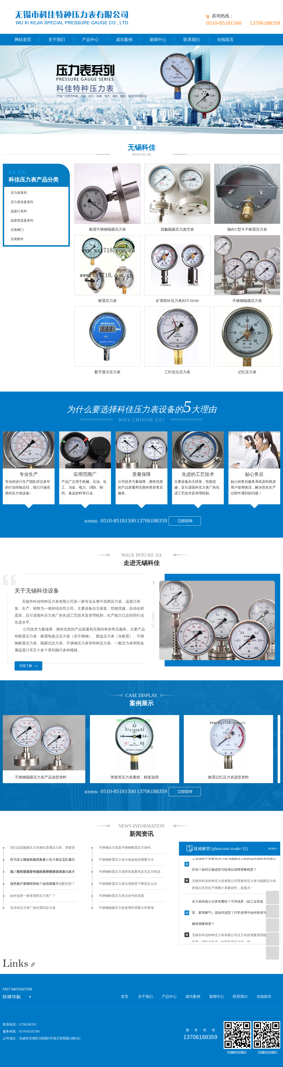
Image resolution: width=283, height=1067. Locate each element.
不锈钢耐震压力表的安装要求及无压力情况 (129, 871)
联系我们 (191, 39)
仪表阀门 (14, 230)
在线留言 (225, 39)
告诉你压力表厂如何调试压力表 (32, 908)
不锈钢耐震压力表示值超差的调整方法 (126, 859)
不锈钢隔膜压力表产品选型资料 (42, 777)
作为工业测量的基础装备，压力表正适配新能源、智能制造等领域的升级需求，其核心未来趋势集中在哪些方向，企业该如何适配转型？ (42, 862)
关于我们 (56, 39)
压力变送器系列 (19, 202)
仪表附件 (14, 239)
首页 (124, 996)
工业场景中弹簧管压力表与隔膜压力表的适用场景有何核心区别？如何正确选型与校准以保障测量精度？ (234, 865)
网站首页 (23, 39)
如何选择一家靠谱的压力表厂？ (32, 896)
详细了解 (25, 666)
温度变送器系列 (19, 220)
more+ (273, 848)
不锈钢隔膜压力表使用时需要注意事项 (126, 908)
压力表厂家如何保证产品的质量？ (34, 883)
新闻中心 (158, 39)
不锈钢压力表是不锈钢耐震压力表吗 (125, 847)
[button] (134, 127)
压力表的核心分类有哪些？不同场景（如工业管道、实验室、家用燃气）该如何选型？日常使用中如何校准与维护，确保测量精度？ (234, 913)
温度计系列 (16, 211)
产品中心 (90, 39)
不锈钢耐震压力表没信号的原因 (121, 896)
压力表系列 (16, 193)
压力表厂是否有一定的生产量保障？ (36, 871)
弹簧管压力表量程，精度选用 (136, 777)
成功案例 (124, 39)
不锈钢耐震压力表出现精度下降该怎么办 (128, 883)
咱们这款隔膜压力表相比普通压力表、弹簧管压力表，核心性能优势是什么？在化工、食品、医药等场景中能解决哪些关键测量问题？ (42, 850)
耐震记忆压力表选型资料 (229, 777)
